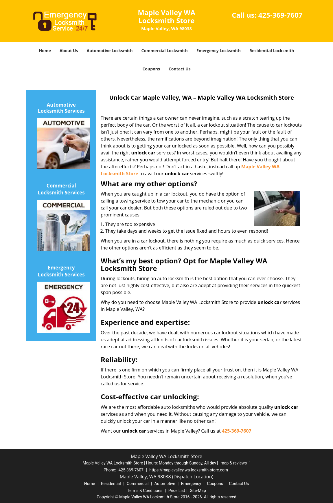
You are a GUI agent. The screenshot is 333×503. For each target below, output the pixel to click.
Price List (176, 490)
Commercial (137, 483)
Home (45, 50)
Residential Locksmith (271, 50)
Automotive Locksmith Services (61, 108)
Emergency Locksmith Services (61, 271)
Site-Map (198, 490)
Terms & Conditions (144, 490)
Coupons (151, 69)
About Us (69, 50)
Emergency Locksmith (218, 50)
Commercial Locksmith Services (61, 189)
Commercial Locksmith (164, 50)
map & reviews (234, 463)
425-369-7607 (280, 15)
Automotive (164, 483)
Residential (111, 483)
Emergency (191, 483)
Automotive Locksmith (110, 50)
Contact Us (180, 69)
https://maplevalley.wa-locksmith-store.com (188, 470)
